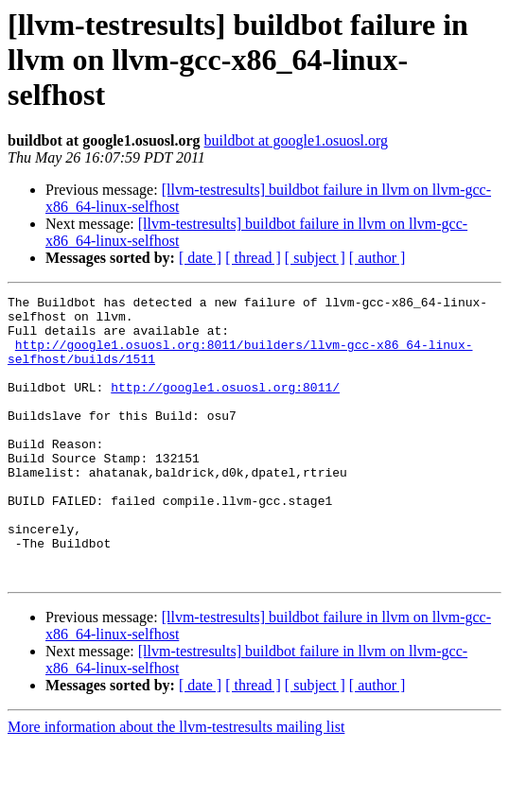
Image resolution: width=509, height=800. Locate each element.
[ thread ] (253, 258)
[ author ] (377, 258)
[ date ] (200, 258)
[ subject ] (315, 258)
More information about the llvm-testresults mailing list (176, 783)
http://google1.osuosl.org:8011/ (225, 406)
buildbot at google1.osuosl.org (296, 140)
